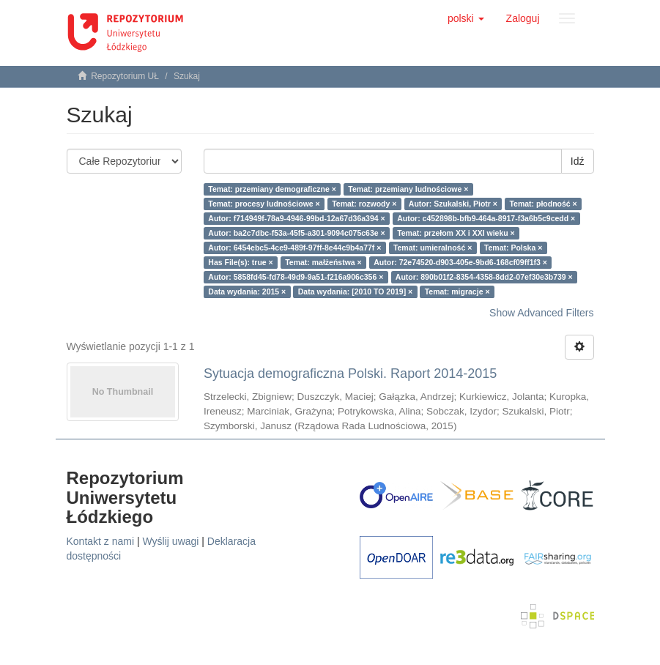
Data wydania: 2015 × (247, 291)
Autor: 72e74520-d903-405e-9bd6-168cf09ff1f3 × (460, 262)
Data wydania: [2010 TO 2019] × (355, 291)
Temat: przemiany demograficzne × (272, 189)
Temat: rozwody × (364, 203)
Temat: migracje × (457, 291)
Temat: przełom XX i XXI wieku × (456, 233)
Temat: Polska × (513, 247)
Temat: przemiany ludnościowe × (408, 189)
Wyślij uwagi (171, 541)
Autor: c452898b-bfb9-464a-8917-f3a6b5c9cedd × (486, 218)
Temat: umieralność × (432, 247)
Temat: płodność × (542, 203)
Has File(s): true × (240, 262)
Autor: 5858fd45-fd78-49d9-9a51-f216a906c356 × (295, 276)
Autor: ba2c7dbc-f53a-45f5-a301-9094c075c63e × (296, 233)
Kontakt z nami (101, 541)
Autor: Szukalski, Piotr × (453, 203)
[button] (466, 18)
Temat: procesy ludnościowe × (263, 203)
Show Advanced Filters (541, 313)
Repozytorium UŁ (125, 76)
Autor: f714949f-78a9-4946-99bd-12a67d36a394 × (296, 218)
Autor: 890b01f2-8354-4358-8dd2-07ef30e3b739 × (484, 276)
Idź (578, 161)
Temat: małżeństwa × (323, 262)
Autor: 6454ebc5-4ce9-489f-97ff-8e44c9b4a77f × (294, 247)
